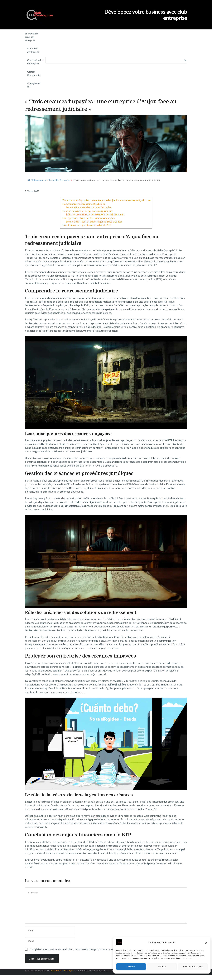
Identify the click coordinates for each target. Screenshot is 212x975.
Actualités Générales (59, 180)
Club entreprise (37, 180)
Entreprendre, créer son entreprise (32, 37)
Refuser (162, 966)
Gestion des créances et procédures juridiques (87, 210)
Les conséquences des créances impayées (88, 207)
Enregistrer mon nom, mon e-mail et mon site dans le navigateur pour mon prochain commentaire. (84, 949)
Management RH (34, 85)
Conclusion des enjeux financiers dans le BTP (86, 225)
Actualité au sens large (61, 970)
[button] (206, 942)
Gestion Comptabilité (34, 73)
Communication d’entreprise (35, 62)
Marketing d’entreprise (33, 50)
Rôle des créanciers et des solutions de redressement (95, 214)
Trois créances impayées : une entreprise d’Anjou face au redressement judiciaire (106, 200)
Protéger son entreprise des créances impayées (88, 218)
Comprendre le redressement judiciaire (83, 203)
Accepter (131, 966)
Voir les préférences (193, 966)
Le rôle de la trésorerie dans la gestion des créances (94, 221)
